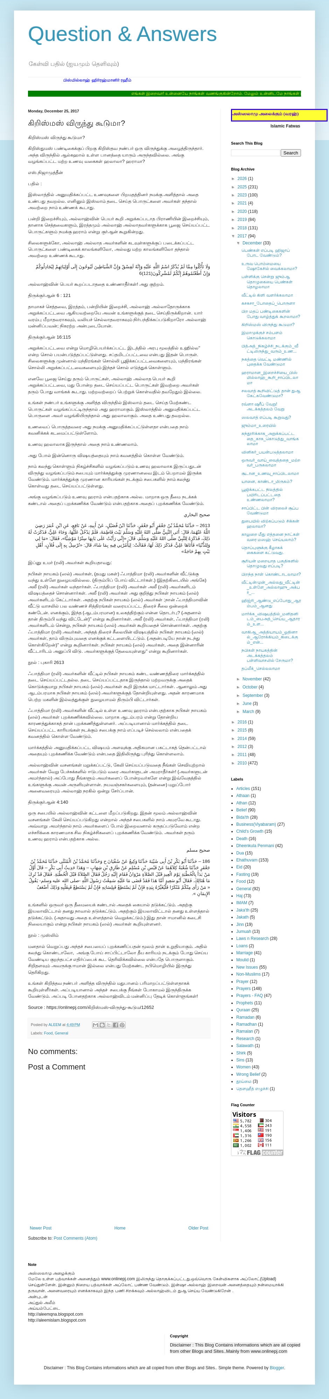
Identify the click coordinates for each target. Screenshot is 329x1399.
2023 (243, 195)
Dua (240, 853)
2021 (243, 203)
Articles (243, 788)
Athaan (243, 795)
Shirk (241, 1053)
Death (241, 838)
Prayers (243, 988)
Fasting (243, 874)
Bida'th (242, 817)
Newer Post (40, 1228)
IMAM (241, 902)
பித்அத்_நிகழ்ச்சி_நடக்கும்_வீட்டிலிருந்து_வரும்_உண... (269, 348)
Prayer (242, 981)
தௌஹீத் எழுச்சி (252, 1088)
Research (245, 1038)
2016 (243, 722)
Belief (241, 810)
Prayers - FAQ (249, 995)
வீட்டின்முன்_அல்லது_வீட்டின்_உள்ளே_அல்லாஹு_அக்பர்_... (270, 587)
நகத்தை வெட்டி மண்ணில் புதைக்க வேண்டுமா (266, 362)
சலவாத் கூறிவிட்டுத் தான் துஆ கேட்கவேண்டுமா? (270, 393)
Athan (241, 803)
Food (48, 1033)
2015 (243, 730)
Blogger (277, 1367)
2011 (243, 754)
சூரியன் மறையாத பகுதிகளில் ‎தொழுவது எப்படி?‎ (270, 563)
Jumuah (243, 931)
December (253, 243)
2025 (243, 187)
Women (243, 1067)
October (251, 687)
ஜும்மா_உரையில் (258, 425)
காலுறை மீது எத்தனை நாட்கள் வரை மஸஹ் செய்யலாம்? (270, 537)
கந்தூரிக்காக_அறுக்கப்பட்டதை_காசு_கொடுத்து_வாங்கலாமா (270, 438)
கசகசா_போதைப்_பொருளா (268, 303)
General (61, 1033)
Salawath (244, 1045)
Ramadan (245, 1017)
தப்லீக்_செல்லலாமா (260, 668)
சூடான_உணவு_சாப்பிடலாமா (270, 473)
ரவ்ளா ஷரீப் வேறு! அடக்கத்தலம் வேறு (263, 406)
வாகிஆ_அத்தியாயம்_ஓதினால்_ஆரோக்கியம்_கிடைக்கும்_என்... (269, 637)
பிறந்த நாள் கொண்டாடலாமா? (271, 574)
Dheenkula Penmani (255, 845)
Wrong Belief (248, 1074)
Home (120, 1228)
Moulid (242, 959)
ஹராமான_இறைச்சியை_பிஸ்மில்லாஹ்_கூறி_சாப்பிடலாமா (269, 377)
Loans (242, 945)
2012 (243, 746)
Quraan (243, 1009)
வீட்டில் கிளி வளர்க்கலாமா (267, 295)
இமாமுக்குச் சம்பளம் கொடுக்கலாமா (261, 335)
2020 (243, 211)
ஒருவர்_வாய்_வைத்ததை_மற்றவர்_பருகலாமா (270, 463)
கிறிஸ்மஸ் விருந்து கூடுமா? (267, 324)
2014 (243, 738)
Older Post (198, 1228)
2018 (243, 228)
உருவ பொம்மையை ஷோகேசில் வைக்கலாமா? (269, 266)
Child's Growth (250, 831)
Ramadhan (246, 1024)
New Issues (247, 967)
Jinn (240, 924)
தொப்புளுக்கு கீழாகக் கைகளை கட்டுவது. (262, 550)
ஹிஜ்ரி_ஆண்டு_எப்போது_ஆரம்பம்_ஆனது (271, 603)
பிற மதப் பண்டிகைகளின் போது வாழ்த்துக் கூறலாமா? (270, 314)
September (253, 695)
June (248, 703)
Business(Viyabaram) (256, 824)
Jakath (242, 917)
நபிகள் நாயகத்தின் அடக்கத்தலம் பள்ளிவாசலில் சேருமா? (267, 655)
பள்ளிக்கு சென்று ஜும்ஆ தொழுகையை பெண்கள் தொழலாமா (267, 281)
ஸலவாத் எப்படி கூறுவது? (266, 417)
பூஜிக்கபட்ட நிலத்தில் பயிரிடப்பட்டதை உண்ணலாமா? (262, 494)
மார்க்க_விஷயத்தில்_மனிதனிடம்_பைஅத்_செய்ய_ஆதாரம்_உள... (270, 618)
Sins (240, 1060)
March (249, 711)
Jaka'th (243, 910)
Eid (239, 867)
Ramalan (244, 1031)
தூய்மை (244, 1081)
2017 (243, 236)
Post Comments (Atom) (75, 1238)
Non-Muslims (248, 974)
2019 (243, 219)
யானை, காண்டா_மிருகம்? (266, 481)
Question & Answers (122, 34)
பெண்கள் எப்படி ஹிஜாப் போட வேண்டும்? (265, 253)
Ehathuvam (247, 860)
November (253, 679)
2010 (243, 763)
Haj (239, 895)
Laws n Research (252, 938)
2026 (243, 178)
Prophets (244, 1002)
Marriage (244, 952)
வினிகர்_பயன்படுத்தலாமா (267, 452)
